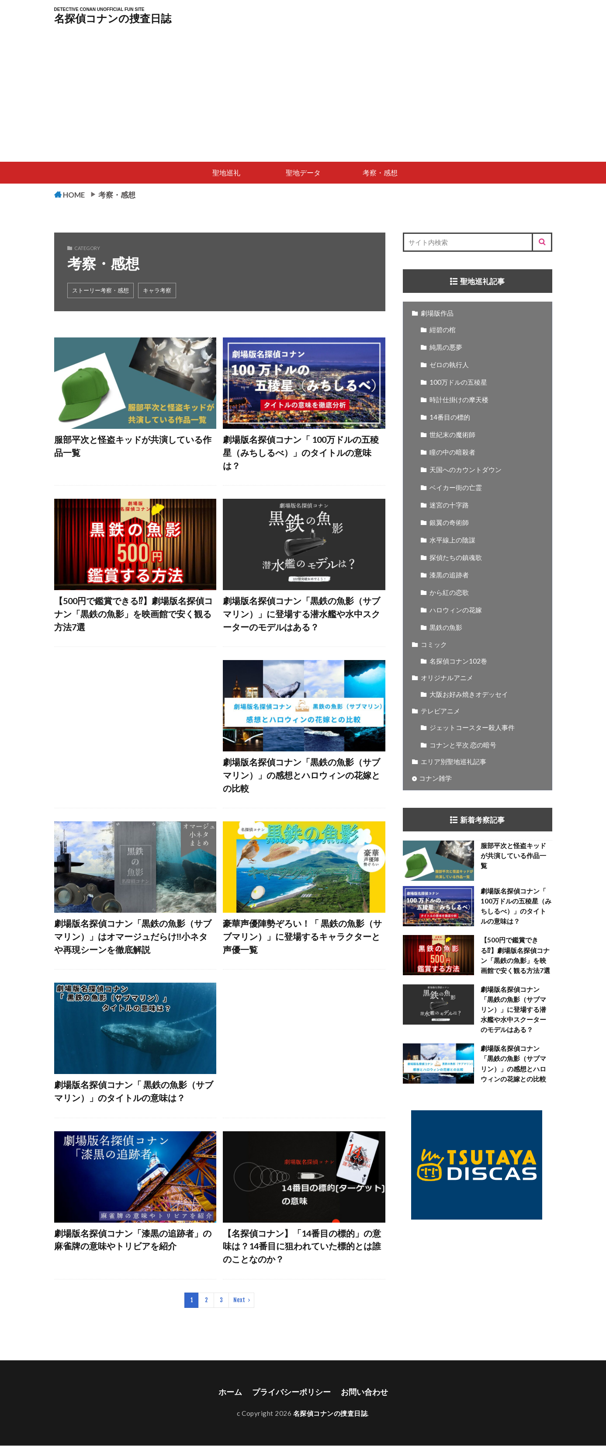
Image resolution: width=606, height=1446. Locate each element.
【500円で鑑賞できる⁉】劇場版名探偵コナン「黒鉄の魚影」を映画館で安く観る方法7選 (133, 614)
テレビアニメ (440, 711)
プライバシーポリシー (291, 1392)
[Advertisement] (303, 96)
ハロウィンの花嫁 (455, 610)
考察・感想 (380, 172)
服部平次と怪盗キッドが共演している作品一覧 (132, 446)
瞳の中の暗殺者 (452, 452)
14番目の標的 (449, 417)
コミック (434, 645)
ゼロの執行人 (449, 365)
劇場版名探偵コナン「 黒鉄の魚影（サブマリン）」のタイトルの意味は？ (133, 1091)
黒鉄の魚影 (445, 628)
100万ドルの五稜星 (458, 382)
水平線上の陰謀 (452, 540)
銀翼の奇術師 (449, 523)
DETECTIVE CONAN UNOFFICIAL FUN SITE (99, 9)
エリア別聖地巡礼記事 (453, 762)
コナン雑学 (435, 778)
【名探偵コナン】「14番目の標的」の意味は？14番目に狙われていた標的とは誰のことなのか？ (302, 1246)
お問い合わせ (364, 1392)
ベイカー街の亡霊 (455, 488)
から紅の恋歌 (449, 593)
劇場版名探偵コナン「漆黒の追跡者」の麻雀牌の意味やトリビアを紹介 (132, 1240)
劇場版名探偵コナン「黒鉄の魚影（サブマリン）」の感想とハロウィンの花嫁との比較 (301, 775)
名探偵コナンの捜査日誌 (112, 18)
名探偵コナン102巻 (458, 661)
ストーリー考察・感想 (100, 290)
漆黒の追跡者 (449, 575)
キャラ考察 (157, 290)
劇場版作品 (437, 313)
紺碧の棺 (442, 330)
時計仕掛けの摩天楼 (458, 400)
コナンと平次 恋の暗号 (462, 745)
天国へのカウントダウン (465, 470)
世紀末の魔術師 (452, 435)
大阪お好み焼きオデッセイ (468, 695)
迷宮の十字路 (449, 505)
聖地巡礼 (226, 172)
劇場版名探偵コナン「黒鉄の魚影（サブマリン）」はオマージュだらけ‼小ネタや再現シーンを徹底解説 (132, 936)
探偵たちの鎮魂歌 (455, 558)
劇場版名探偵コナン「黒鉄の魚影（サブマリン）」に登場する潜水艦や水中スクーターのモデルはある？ (301, 614)
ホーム (230, 1392)
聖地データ (303, 172)
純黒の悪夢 (445, 347)
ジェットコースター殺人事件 (472, 728)
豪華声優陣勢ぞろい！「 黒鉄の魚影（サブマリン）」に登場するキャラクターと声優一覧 (302, 936)
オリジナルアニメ (447, 678)
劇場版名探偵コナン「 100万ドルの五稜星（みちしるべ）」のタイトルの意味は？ (301, 452)
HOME (75, 195)
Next (239, 1300)
